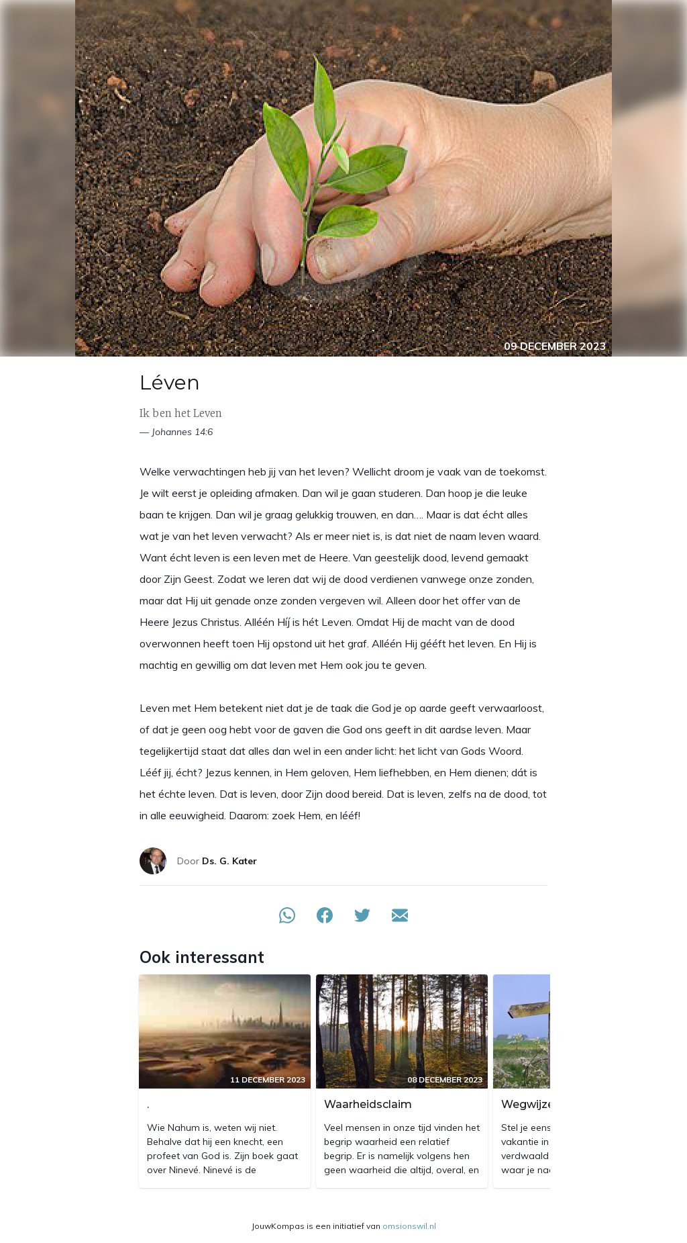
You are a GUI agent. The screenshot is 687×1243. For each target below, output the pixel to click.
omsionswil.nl (409, 1226)
